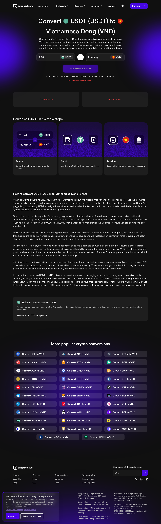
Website (23, 315)
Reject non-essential (32, 516)
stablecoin (34, 265)
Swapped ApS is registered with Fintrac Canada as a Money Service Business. (94, 517)
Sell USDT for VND (80, 68)
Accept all (12, 516)
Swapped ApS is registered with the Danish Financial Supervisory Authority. (94, 503)
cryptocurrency (29, 206)
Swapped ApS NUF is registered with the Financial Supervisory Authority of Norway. (95, 510)
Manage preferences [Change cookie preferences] (14, 510)
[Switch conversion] (80, 57)
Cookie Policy (30, 510)
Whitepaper (39, 315)
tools (81, 222)
